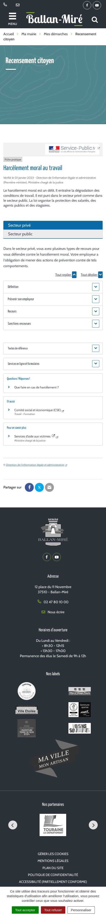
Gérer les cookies (53, 854)
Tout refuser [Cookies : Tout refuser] (53, 910)
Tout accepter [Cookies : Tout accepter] (25, 910)
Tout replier (65, 274)
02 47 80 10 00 (53, 602)
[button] (52, 287)
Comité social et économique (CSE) (37, 410)
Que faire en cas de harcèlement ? (36, 387)
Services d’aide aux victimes (34, 436)
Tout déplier (92, 274)
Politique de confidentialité (53, 875)
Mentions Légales (53, 861)
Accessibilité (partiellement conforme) (53, 882)
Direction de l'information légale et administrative (35, 464)
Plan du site (53, 868)
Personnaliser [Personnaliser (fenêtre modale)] (81, 910)
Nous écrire (53, 612)
